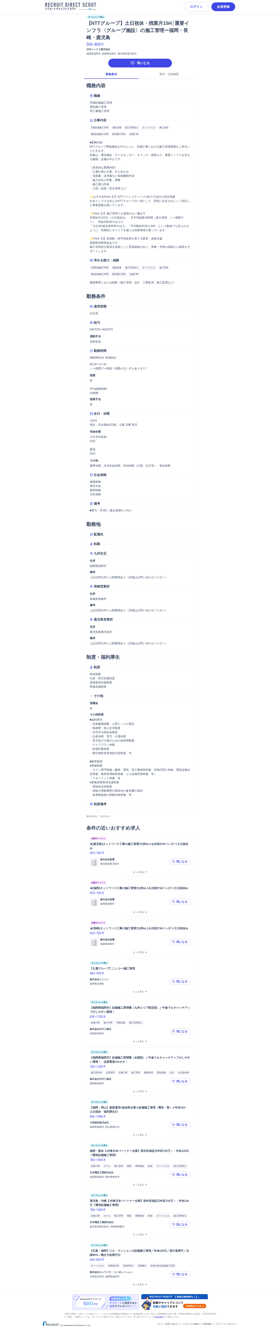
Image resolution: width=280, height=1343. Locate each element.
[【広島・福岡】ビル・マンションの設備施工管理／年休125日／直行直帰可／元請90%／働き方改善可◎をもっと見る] (140, 1284)
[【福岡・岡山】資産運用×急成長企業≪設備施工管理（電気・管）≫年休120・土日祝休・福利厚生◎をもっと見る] (140, 1134)
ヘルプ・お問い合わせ (167, 1324)
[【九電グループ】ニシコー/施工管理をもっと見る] (140, 991)
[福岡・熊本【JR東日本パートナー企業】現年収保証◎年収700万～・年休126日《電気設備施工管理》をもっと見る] (140, 1184)
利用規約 (207, 1324)
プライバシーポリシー (227, 1324)
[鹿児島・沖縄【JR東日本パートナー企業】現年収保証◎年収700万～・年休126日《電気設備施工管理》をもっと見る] (140, 1234)
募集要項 (111, 74)
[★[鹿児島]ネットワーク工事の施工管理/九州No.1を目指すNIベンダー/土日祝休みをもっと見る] (140, 872)
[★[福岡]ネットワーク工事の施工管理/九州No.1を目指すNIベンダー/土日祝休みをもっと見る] (140, 912)
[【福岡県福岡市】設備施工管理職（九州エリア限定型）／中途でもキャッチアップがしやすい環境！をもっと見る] (140, 1041)
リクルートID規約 (190, 1324)
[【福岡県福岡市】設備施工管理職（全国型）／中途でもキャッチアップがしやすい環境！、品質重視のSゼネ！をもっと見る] (140, 1091)
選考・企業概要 (169, 74)
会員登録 (223, 6)
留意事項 (159, 1317)
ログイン (196, 6)
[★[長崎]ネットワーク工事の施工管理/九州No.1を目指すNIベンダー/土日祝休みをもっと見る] (140, 952)
